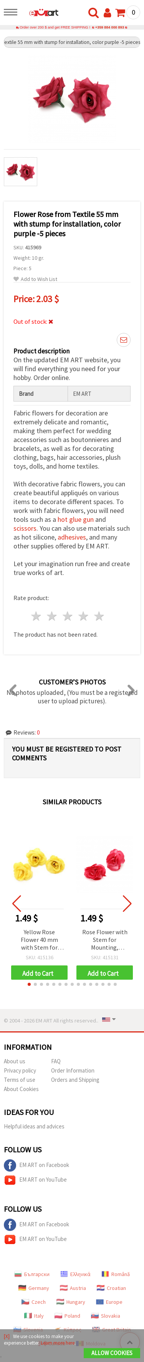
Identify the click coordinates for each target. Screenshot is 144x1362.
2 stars (52, 616)
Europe (109, 1302)
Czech (34, 1301)
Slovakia (105, 1315)
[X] (7, 1336)
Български (32, 1274)
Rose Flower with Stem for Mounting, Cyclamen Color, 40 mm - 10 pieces (104, 940)
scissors (24, 528)
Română (115, 1274)
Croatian (111, 1288)
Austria (73, 1288)
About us (14, 1061)
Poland (67, 1315)
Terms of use (19, 1079)
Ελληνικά (75, 1274)
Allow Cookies (111, 1353)
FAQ (56, 1061)
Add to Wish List (35, 279)
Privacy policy (20, 1070)
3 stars (68, 616)
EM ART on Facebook (36, 1165)
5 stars (99, 616)
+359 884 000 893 (109, 27)
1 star (37, 616)
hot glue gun (76, 519)
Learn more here (57, 1343)
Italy (34, 1315)
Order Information (72, 1070)
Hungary (70, 1301)
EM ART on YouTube (35, 1180)
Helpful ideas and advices (34, 1126)
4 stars (83, 616)
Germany (33, 1288)
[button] (29, 984)
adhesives (72, 537)
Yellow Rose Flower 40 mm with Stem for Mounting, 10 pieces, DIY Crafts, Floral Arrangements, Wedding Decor (39, 940)
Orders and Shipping (75, 1079)
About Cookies (21, 1089)
